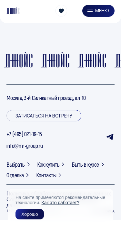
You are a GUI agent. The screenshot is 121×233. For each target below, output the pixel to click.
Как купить (51, 164)
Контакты (49, 175)
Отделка (18, 175)
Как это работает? (60, 202)
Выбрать (18, 164)
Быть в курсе (88, 164)
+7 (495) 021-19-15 (24, 134)
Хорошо (29, 214)
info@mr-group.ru (24, 146)
